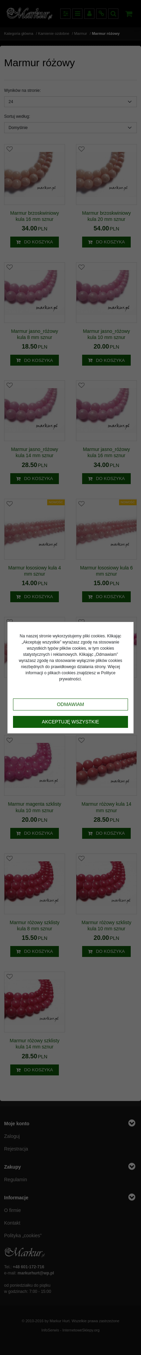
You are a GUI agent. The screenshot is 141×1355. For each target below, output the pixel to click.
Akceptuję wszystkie (70, 721)
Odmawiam (70, 704)
